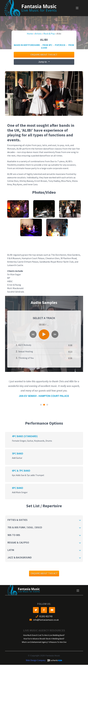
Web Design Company (36, 660)
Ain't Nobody (24, 345)
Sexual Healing (25, 351)
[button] (41, 405)
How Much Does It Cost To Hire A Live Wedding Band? (44, 635)
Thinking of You (26, 357)
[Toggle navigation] (77, 8)
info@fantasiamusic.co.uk (44, 619)
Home (30, 33)
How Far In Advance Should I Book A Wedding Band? (44, 638)
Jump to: (43, 62)
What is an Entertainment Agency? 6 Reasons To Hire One (44, 642)
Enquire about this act (43, 54)
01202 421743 (44, 616)
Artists (38, 33)
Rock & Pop (49, 33)
